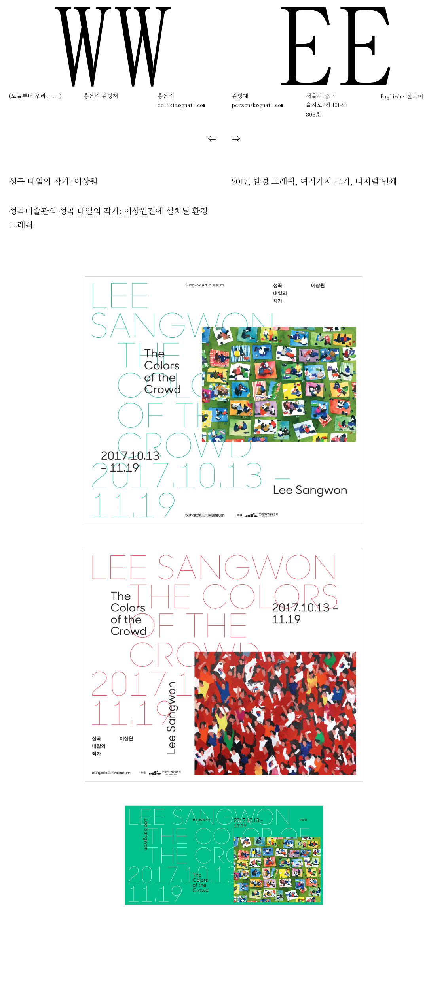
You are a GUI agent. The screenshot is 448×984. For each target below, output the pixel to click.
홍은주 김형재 (101, 97)
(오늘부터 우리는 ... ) (35, 97)
